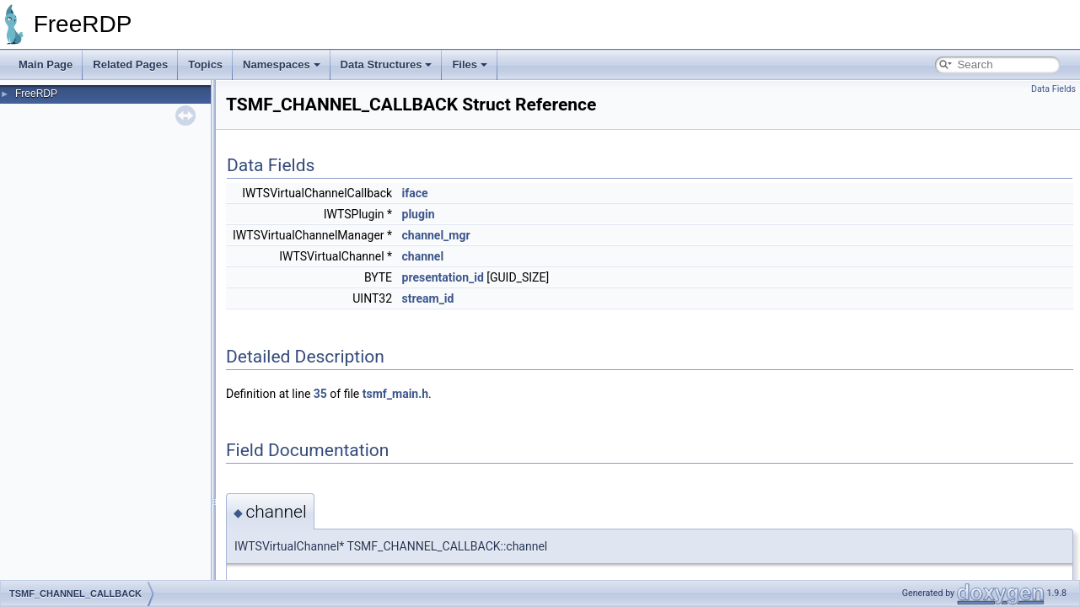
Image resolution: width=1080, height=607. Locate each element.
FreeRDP (36, 93)
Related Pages (130, 64)
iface (415, 193)
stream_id (428, 298)
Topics (205, 64)
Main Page (46, 64)
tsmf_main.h (395, 393)
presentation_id (443, 277)
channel (423, 256)
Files (469, 64)
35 (320, 393)
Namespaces (281, 64)
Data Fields (1053, 88)
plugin (418, 214)
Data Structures (387, 64)
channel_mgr (436, 235)
